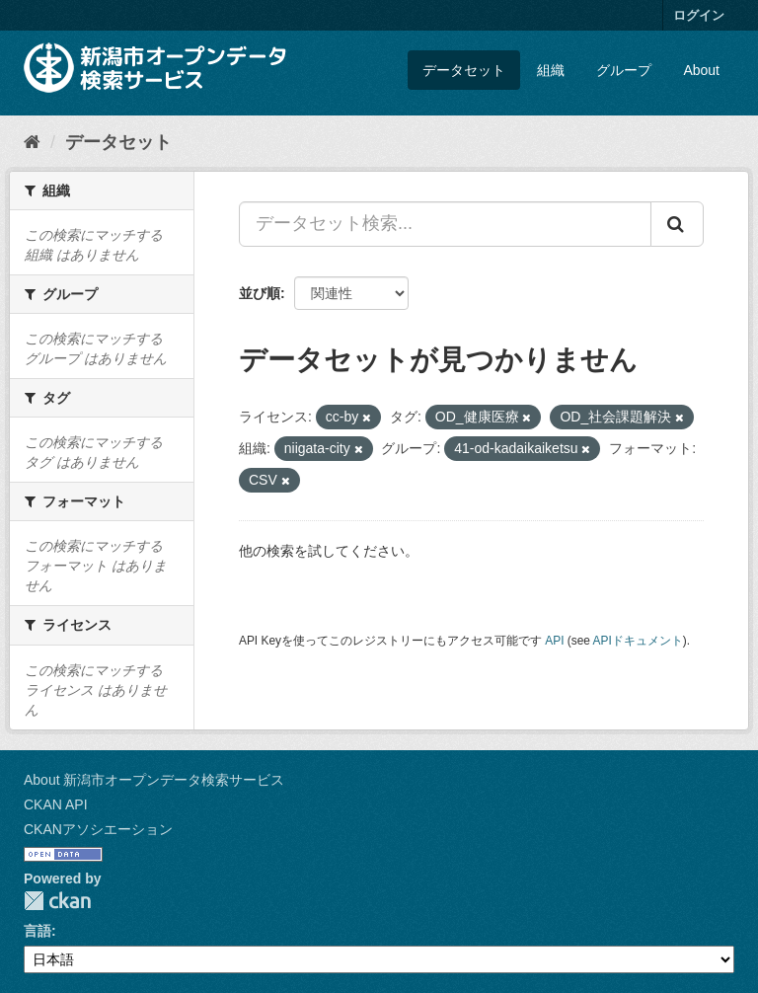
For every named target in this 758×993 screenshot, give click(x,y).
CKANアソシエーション (98, 829)
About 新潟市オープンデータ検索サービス (154, 780)
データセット (463, 70)
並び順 (259, 293)
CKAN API (56, 804)
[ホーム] (32, 142)
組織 (551, 70)
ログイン (698, 15)
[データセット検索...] (445, 224)
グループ (623, 70)
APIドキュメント (638, 641)
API (554, 641)
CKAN (57, 900)
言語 (37, 931)
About (701, 70)
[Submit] (677, 224)
